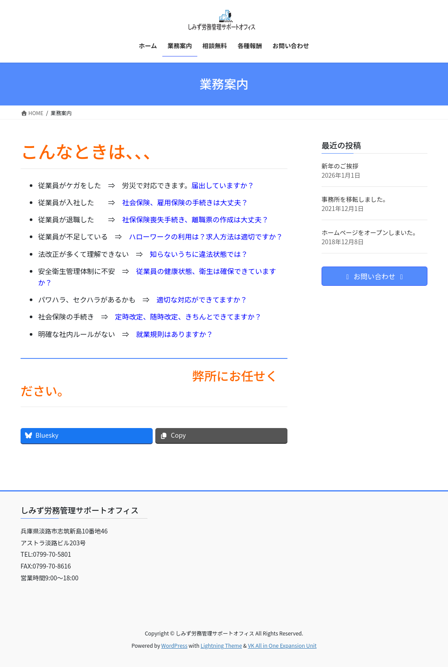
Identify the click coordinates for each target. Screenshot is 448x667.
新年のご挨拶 (340, 165)
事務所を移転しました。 (355, 199)
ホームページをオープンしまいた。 (370, 232)
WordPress (174, 645)
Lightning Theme (221, 645)
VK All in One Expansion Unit (282, 645)
